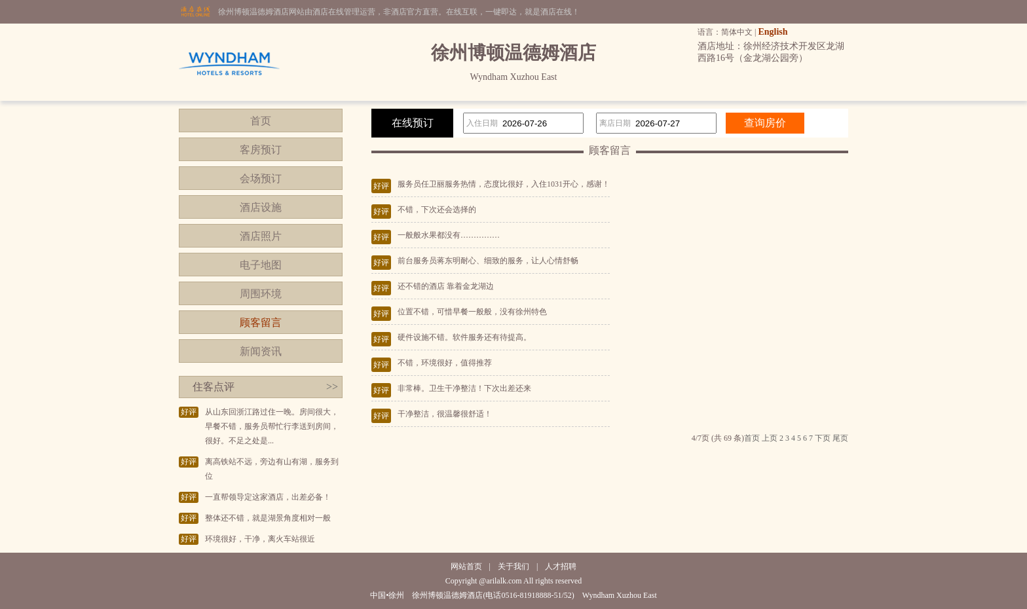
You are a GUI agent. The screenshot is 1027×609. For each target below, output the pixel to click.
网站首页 (466, 566)
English (772, 32)
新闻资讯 (261, 351)
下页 (823, 438)
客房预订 (261, 149)
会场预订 (261, 178)
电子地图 (261, 264)
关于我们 (513, 566)
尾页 (840, 438)
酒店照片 (261, 236)
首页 (260, 120)
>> (332, 386)
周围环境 (261, 293)
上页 (769, 438)
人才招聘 (560, 566)
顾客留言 (261, 322)
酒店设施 (261, 207)
